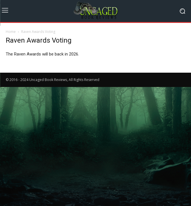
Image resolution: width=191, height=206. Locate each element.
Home (11, 31)
